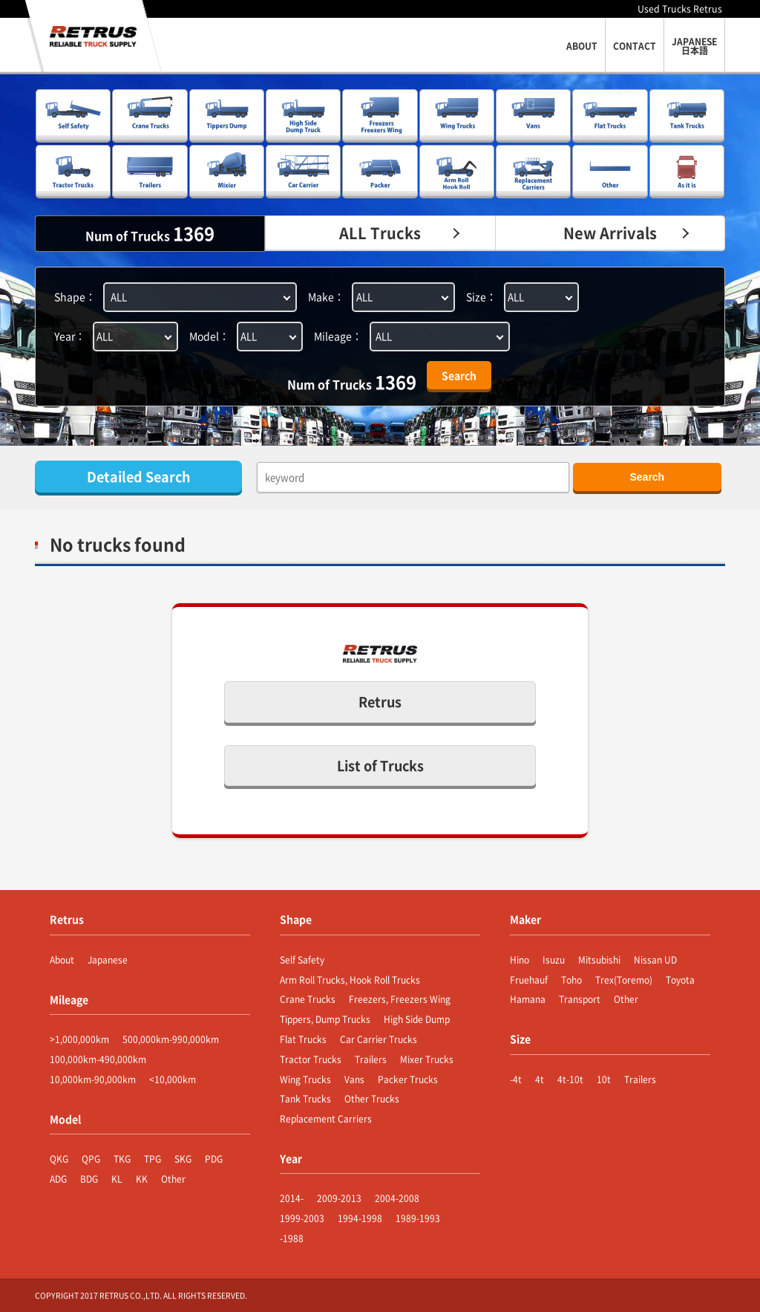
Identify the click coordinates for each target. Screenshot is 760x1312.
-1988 (292, 1238)
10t (604, 1079)
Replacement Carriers (326, 1119)
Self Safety (302, 960)
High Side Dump (417, 1019)
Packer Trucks (408, 1079)
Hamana (528, 999)
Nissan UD (655, 960)
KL (116, 1179)
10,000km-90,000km (93, 1079)
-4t (516, 1079)
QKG (59, 1159)
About (62, 960)
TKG (122, 1159)
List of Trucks (380, 766)
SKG (182, 1159)
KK (142, 1179)
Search (459, 375)
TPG (152, 1159)
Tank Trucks (305, 1098)
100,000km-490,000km (98, 1059)
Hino (519, 960)
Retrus (380, 702)
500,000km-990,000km (170, 1039)
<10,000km (172, 1079)
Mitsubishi (599, 960)
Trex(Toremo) (623, 980)
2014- (292, 1198)
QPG (91, 1159)
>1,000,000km (79, 1039)
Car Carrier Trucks (378, 1039)
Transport (579, 999)
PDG (214, 1159)
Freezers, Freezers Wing (400, 999)
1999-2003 (302, 1218)
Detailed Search (139, 477)
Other (173, 1179)
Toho (571, 980)
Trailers (371, 1059)
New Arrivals (610, 233)
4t (539, 1079)
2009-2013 (339, 1198)
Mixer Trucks (426, 1059)
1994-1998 (360, 1218)
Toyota (680, 980)
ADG (58, 1179)
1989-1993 (418, 1218)
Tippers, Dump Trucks (325, 1019)
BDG (89, 1179)
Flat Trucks (303, 1039)
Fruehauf (529, 980)
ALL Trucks (380, 233)
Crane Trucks (307, 999)
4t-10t (570, 1079)
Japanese (108, 960)
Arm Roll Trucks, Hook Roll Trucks (350, 980)
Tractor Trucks (310, 1059)
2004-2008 (397, 1198)
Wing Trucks (305, 1079)
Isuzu (554, 960)
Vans (354, 1079)
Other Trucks (371, 1098)
